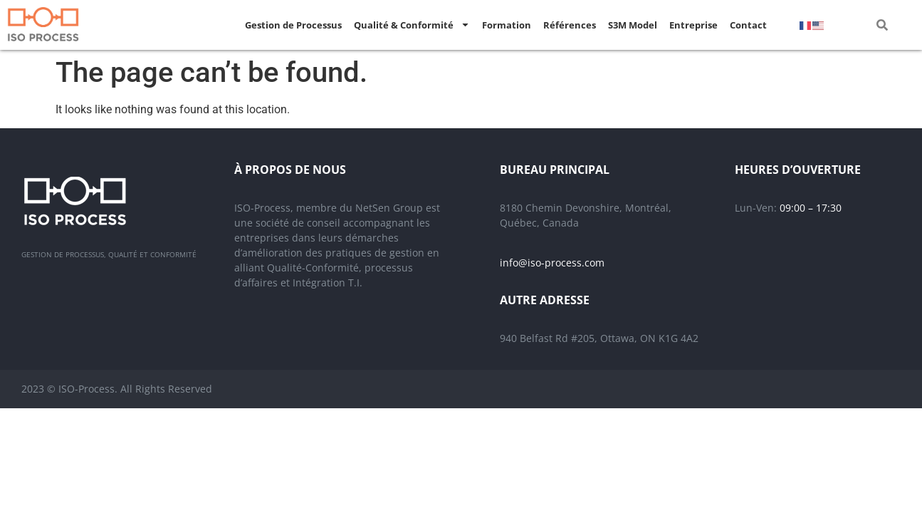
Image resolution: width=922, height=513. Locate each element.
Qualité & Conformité (412, 25)
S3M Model (632, 25)
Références (569, 25)
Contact (748, 25)
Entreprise (693, 25)
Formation (506, 25)
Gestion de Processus (293, 25)
